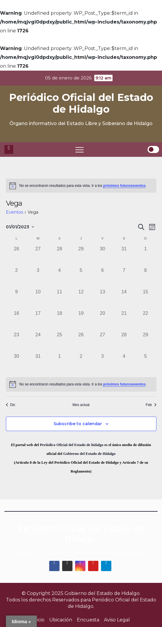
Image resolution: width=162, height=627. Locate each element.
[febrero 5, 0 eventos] (145, 363)
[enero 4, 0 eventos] (59, 277)
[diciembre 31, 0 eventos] (124, 256)
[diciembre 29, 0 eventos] (81, 256)
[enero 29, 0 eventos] (145, 342)
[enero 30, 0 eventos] (16, 363)
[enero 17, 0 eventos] (38, 320)
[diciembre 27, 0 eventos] (38, 256)
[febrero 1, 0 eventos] (59, 363)
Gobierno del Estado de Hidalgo (89, 453)
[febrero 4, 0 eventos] (124, 363)
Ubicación (60, 620)
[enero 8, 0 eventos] (145, 277)
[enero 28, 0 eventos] (124, 342)
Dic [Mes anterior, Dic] (10, 405)
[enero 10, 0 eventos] (38, 299)
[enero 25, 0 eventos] (59, 342)
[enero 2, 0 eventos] (16, 277)
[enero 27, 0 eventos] (102, 342)
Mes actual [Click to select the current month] (81, 405)
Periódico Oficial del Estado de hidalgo (71, 445)
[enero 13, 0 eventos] (102, 299)
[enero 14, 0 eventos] (124, 299)
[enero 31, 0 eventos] (38, 363)
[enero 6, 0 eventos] (102, 277)
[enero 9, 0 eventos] (16, 299)
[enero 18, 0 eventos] (59, 320)
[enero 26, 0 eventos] (81, 342)
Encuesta (88, 620)
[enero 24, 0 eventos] (38, 342)
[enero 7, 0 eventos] (124, 277)
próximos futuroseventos (124, 186)
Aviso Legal (117, 620)
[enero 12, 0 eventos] (81, 299)
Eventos (14, 212)
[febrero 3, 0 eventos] (102, 363)
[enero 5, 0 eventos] (81, 277)
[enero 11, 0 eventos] (59, 299)
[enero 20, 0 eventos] (102, 320)
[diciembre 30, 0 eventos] (102, 256)
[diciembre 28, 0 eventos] (59, 256)
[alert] (81, 186)
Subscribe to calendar (78, 423)
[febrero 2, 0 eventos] (81, 363)
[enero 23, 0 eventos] (16, 342)
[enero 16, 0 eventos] (16, 320)
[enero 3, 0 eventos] (38, 277)
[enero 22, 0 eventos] (145, 320)
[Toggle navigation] (79, 149)
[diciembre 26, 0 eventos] (16, 256)
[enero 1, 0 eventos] (145, 256)
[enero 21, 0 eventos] (124, 320)
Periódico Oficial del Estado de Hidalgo (81, 103)
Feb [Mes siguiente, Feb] (151, 405)
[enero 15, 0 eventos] (145, 299)
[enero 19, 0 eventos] (81, 320)
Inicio (38, 620)
